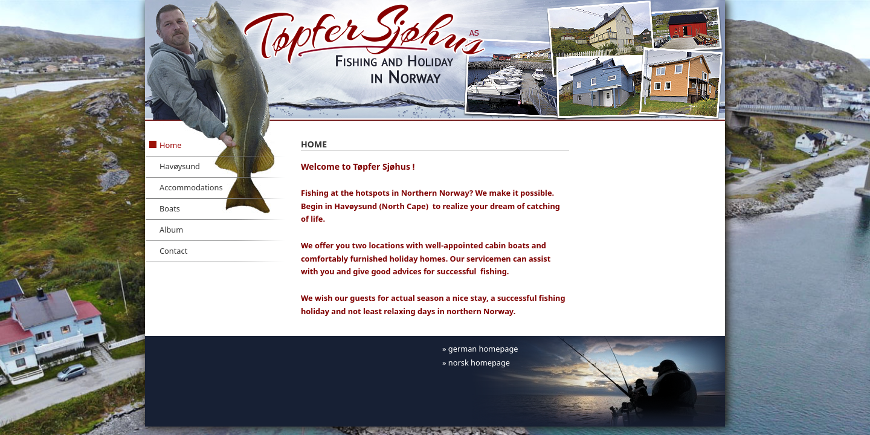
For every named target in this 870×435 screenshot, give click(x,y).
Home (170, 145)
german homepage (483, 348)
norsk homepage (479, 362)
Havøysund (180, 166)
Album (171, 229)
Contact (173, 250)
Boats (170, 208)
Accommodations (191, 187)
